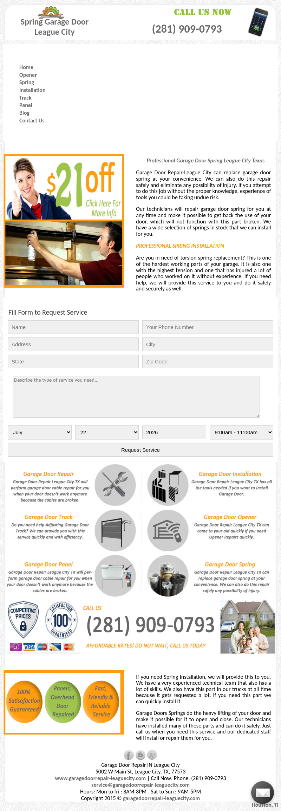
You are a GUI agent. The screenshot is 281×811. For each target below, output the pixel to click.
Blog (24, 112)
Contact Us (31, 120)
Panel (25, 105)
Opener (28, 75)
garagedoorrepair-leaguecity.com (161, 798)
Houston (264, 805)
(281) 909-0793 (187, 29)
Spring (26, 82)
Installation (32, 90)
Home (26, 67)
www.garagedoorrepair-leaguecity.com (100, 778)
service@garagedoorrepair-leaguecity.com (140, 785)
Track (25, 97)
